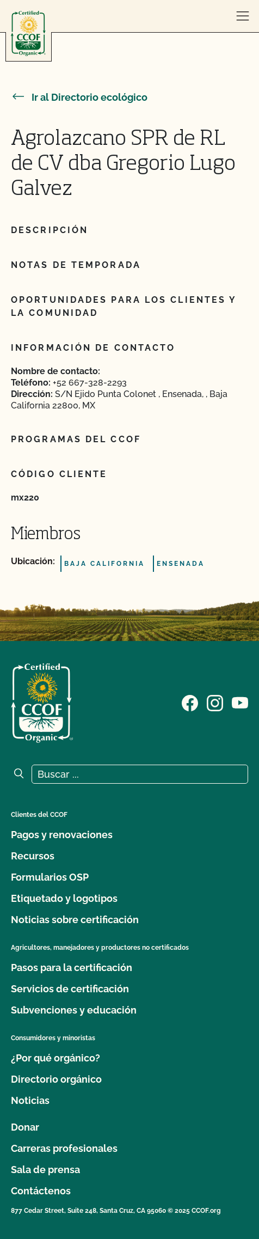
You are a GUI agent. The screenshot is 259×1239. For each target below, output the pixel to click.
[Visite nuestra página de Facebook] (190, 702)
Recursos (32, 856)
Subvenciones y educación (74, 1010)
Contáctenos (41, 1191)
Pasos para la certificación (71, 967)
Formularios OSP (50, 877)
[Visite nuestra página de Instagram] (215, 702)
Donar (25, 1127)
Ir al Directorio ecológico (79, 97)
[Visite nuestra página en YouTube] (240, 702)
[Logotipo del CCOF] (28, 33)
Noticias (30, 1100)
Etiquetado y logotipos (64, 898)
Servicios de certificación (70, 988)
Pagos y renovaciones (62, 834)
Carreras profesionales (64, 1148)
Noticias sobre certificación (75, 919)
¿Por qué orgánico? (55, 1058)
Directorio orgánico (56, 1079)
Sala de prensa (45, 1169)
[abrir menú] (243, 16)
